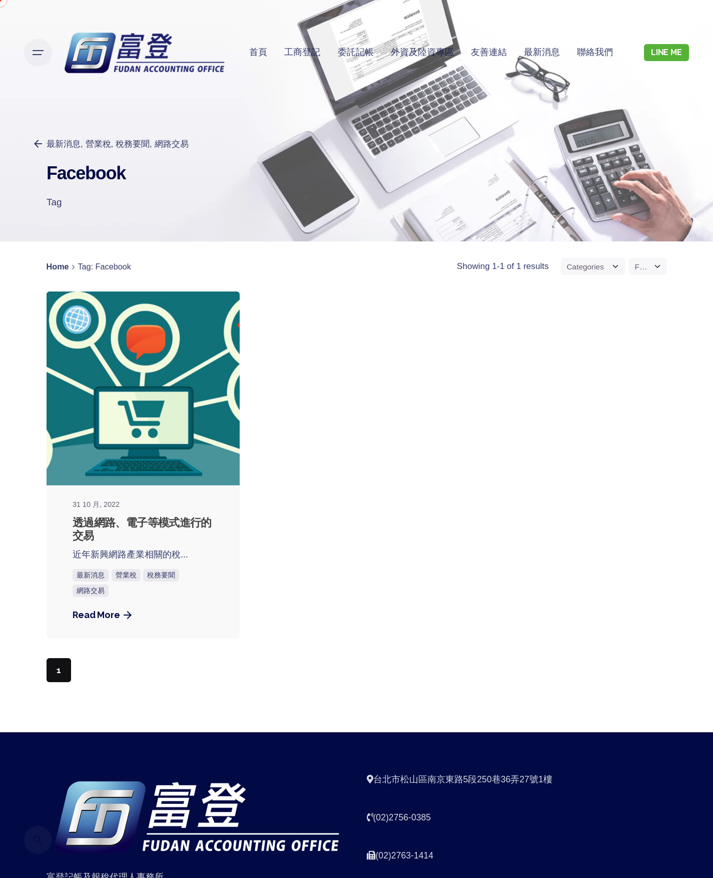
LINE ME (666, 52)
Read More (102, 615)
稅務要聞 (133, 144)
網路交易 (171, 144)
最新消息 (91, 575)
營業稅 (98, 144)
